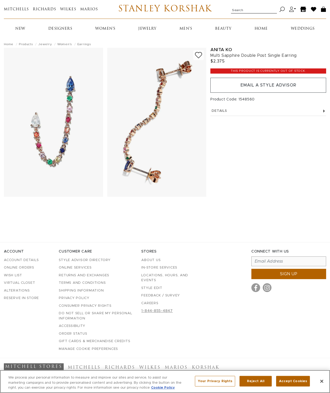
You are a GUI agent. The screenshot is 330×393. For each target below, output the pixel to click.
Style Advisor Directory (84, 260)
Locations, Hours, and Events (164, 278)
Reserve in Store (21, 298)
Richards (44, 9)
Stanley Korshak (165, 9)
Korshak (205, 368)
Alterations (17, 290)
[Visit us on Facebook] (255, 287)
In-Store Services (159, 267)
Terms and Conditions (82, 283)
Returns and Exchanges (84, 275)
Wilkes (68, 9)
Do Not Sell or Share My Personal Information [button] (95, 316)
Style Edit (151, 288)
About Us (151, 260)
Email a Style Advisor (268, 85)
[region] (165, 381)
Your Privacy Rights (215, 381)
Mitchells (16, 9)
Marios (89, 9)
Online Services (75, 267)
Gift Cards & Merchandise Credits (94, 341)
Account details (21, 260)
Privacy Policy (74, 298)
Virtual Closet (19, 283)
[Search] (282, 9)
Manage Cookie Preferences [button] (88, 349)
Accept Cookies (293, 381)
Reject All (256, 381)
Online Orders (19, 267)
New (20, 29)
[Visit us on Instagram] (267, 287)
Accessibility (72, 326)
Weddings (303, 29)
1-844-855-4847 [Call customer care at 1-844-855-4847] (157, 311)
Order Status (73, 333)
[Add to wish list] (198, 55)
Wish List (13, 275)
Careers (149, 303)
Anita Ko (221, 50)
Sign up (289, 274)
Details (268, 111)
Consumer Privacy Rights (85, 306)
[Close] (321, 381)
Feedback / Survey (160, 295)
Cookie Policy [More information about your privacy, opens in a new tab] (163, 387)
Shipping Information (81, 290)
